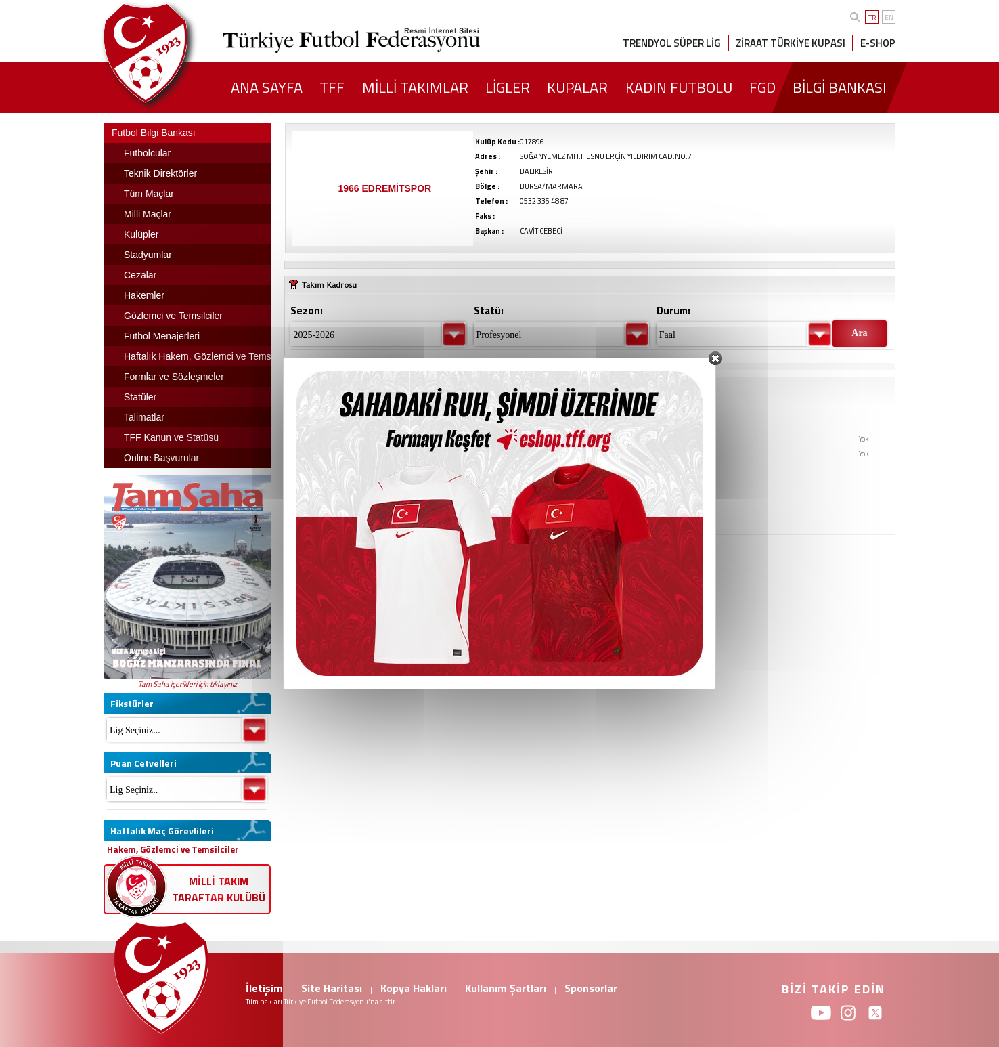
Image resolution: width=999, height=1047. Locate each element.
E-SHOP (877, 43)
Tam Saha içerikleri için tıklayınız (187, 684)
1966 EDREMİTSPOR (384, 188)
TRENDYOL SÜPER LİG (672, 43)
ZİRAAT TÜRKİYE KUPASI (790, 43)
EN (889, 17)
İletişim (264, 988)
